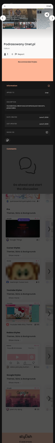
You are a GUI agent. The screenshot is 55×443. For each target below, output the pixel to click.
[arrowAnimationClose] (3, 18)
